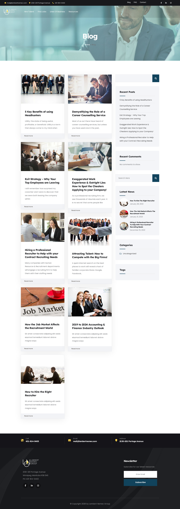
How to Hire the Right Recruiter (142, 201)
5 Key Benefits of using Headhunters (136, 100)
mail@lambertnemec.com (16, 3)
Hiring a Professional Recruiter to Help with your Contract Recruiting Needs (41, 253)
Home (87, 44)
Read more (42, 136)
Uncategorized (129, 253)
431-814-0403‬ (58, 3)
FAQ (135, 2)
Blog (129, 2)
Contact (143, 2)
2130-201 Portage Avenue (39, 3)
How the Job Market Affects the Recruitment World (142, 212)
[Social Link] (161, 3)
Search (155, 78)
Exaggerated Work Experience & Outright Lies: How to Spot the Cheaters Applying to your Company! (136, 128)
